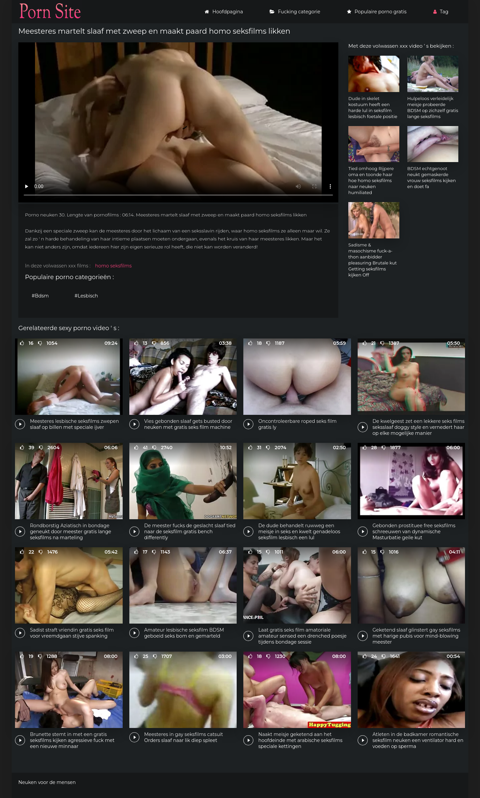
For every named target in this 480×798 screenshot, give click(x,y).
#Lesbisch (86, 296)
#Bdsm (40, 296)
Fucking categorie (295, 12)
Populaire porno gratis (377, 12)
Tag (440, 12)
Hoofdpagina (224, 12)
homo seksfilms (113, 266)
